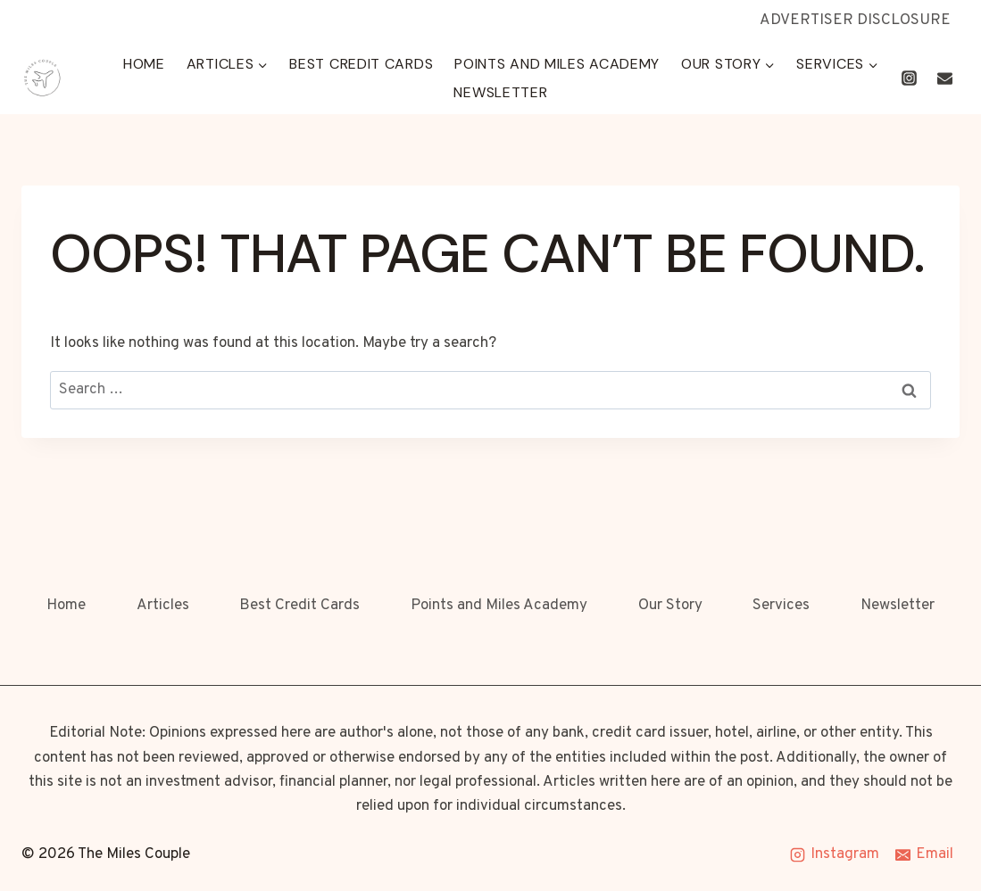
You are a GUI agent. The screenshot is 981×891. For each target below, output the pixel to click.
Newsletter (500, 92)
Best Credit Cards (361, 63)
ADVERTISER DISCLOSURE (855, 20)
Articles (163, 605)
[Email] (944, 78)
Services (781, 605)
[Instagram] (909, 78)
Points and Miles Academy (557, 63)
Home (144, 63)
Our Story (670, 605)
